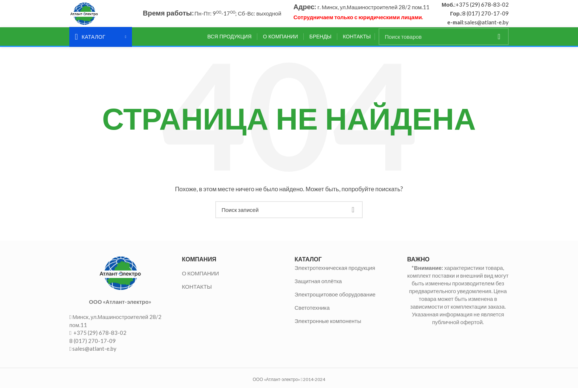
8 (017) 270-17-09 (485, 16)
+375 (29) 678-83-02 (482, 7)
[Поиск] (444, 42)
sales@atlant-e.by (486, 25)
